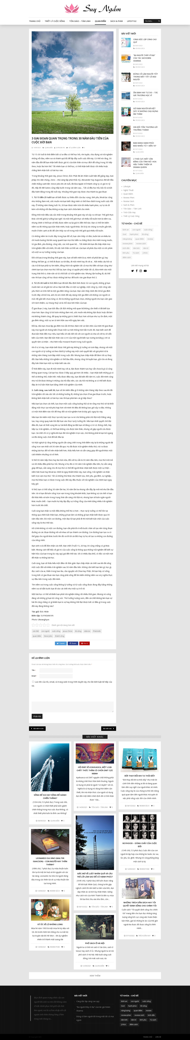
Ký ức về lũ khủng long (50, 924)
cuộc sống (56, 631)
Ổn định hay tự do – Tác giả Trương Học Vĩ (145, 94)
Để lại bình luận (74, 148)
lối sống (78, 631)
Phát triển (97, 631)
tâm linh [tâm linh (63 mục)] (136, 248)
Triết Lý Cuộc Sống (55, 21)
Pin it (84, 643)
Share (73, 643)
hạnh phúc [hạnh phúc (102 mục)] (134, 234)
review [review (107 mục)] (150, 239)
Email (34, 676)
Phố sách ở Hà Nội (94, 943)
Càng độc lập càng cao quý (145, 40)
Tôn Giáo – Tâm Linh (80, 21)
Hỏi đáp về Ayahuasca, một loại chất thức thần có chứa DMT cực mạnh (95, 770)
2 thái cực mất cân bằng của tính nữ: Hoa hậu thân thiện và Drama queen (144, 163)
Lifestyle (131, 21)
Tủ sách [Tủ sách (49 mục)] (136, 253)
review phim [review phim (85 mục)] (127, 243)
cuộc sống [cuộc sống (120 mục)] (148, 229)
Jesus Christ (67, 631)
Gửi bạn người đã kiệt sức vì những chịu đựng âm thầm (145, 111)
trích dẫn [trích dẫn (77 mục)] (126, 248)
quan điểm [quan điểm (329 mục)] (139, 239)
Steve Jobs (48, 636)
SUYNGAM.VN (60, 148)
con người (45, 631)
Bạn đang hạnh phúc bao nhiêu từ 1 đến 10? (144, 144)
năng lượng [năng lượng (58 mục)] (127, 239)
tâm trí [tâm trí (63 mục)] (145, 248)
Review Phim (128, 197)
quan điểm (37, 636)
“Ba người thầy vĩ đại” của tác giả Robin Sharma (144, 58)
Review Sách (128, 201)
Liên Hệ (158, 1037)
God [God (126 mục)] (124, 234)
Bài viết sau (108, 728)
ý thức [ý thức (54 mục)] (145, 253)
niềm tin (87, 631)
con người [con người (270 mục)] (136, 229)
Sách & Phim (116, 21)
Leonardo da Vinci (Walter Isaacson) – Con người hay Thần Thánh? (50, 861)
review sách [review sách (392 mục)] (141, 243)
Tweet (61, 643)
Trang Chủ (34, 21)
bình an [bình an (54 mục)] (126, 229)
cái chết (36, 631)
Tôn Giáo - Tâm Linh (99, 807)
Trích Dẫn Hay (129, 212)
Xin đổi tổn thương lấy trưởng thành (145, 128)
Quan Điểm (100, 21)
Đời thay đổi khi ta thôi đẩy (140, 775)
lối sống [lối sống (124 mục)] (145, 234)
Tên (34, 670)
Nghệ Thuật (128, 190)
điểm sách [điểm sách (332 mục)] (127, 257)
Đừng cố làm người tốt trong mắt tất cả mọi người (145, 77)
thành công (59, 636)
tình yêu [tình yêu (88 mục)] (126, 253)
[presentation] (50, 714)
